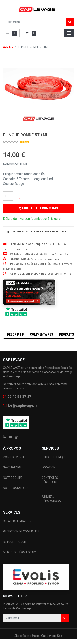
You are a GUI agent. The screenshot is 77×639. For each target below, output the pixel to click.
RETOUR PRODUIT (15, 541)
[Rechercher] (70, 22)
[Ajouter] (18, 194)
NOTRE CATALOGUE (16, 488)
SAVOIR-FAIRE (12, 467)
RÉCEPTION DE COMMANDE (21, 531)
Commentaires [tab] (41, 334)
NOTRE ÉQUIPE (13, 477)
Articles (8, 47)
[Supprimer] (18, 198)
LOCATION (49, 467)
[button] (65, 618)
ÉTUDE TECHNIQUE (54, 457)
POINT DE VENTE (14, 457)
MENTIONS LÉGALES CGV (19, 552)
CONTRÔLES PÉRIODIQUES (51, 480)
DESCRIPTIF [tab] (15, 334)
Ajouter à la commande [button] (38, 208)
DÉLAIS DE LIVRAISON (17, 521)
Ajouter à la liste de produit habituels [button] (36, 231)
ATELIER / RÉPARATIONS (51, 499)
